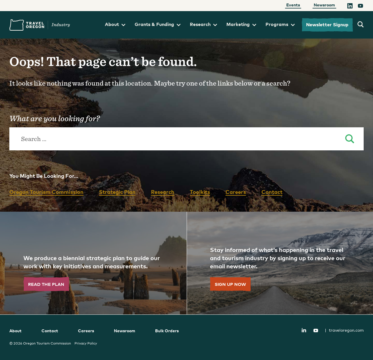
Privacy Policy (85, 343)
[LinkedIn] (350, 7)
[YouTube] (360, 7)
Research (203, 24)
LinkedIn (304, 330)
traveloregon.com (344, 330)
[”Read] (93, 263)
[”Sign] (280, 263)
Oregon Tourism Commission (46, 191)
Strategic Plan (117, 191)
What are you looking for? (54, 118)
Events (293, 4)
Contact (271, 191)
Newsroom (324, 4)
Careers (235, 191)
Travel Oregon (39, 25)
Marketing (241, 24)
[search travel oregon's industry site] (361, 25)
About (115, 24)
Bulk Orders (167, 330)
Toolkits (200, 191)
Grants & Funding (158, 24)
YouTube (316, 330)
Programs (280, 24)
